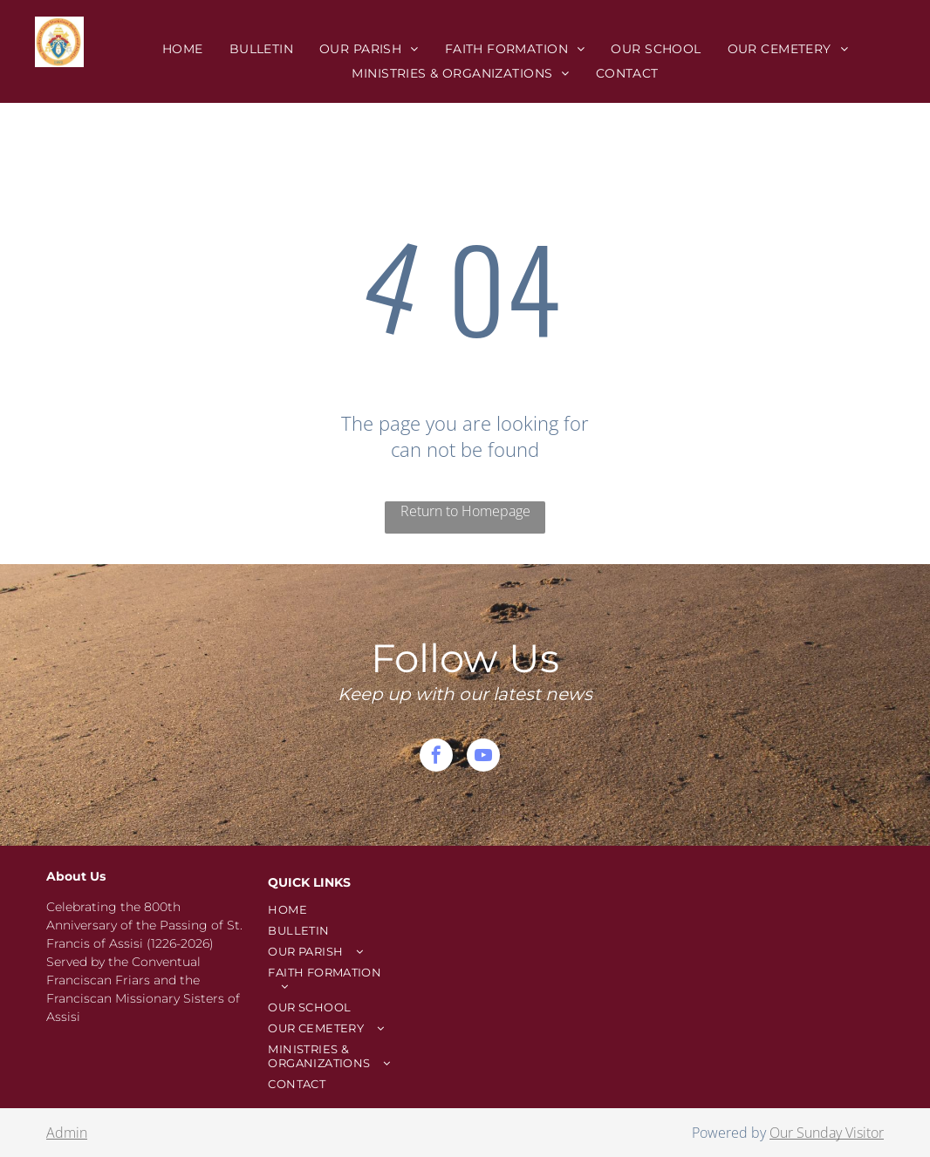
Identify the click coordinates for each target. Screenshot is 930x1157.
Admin (66, 1132)
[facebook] (436, 757)
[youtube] (483, 757)
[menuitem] (182, 49)
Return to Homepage (465, 511)
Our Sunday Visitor (826, 1132)
